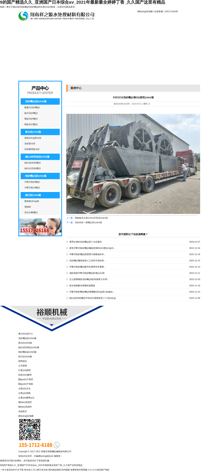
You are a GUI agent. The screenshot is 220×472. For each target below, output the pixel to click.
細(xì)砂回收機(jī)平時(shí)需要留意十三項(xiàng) (92, 298)
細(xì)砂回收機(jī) (32, 162)
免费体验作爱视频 (78, 469)
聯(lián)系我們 (98, 26)
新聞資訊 (53, 26)
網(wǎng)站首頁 (149, 18)
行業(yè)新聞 (24, 370)
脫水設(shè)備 (33, 132)
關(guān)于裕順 (171, 18)
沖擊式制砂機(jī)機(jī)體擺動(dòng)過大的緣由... (91, 292)
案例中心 (76, 26)
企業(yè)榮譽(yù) (26, 397)
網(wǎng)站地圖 (145, 11)
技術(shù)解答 (25, 375)
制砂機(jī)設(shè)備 (35, 176)
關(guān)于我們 (25, 379)
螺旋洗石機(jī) (31, 124)
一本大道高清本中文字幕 (12, 469)
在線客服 (158, 11)
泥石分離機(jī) (31, 212)
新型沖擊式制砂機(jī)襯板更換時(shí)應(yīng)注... (92, 248)
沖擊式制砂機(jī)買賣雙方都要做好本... (87, 254)
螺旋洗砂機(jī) (31, 118)
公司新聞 (22, 365)
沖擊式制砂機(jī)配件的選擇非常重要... (87, 267)
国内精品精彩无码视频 (59, 469)
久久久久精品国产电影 (98, 469)
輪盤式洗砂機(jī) (32, 107)
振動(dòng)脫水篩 (32, 138)
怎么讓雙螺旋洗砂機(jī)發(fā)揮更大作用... (89, 279)
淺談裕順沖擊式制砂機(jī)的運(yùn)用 (87, 273)
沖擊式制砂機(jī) (32, 182)
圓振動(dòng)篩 (31, 201)
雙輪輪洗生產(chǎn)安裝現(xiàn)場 (91, 218)
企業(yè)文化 (24, 388)
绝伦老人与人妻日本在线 (36, 469)
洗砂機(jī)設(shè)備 (35, 101)
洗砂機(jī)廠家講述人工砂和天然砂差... (87, 260)
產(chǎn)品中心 (29, 26)
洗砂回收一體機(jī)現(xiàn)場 (88, 222)
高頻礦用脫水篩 (31, 149)
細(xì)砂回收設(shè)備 (37, 156)
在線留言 (22, 411)
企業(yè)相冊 (24, 393)
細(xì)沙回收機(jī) (32, 168)
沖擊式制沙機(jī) (32, 187)
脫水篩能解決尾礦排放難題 (82, 285)
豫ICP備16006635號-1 (73, 456)
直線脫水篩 (29, 143)
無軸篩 (27, 207)
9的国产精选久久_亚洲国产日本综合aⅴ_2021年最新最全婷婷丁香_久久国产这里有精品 (41, 465)
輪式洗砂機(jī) (31, 113)
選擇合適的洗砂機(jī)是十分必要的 (85, 242)
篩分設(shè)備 (33, 195)
